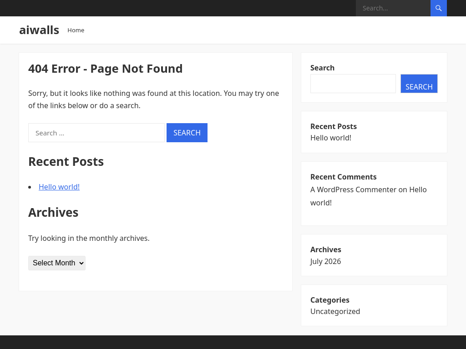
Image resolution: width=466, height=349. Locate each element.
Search (322, 68)
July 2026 (325, 261)
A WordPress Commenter (353, 189)
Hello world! (59, 187)
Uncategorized (335, 311)
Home (75, 30)
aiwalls (39, 30)
